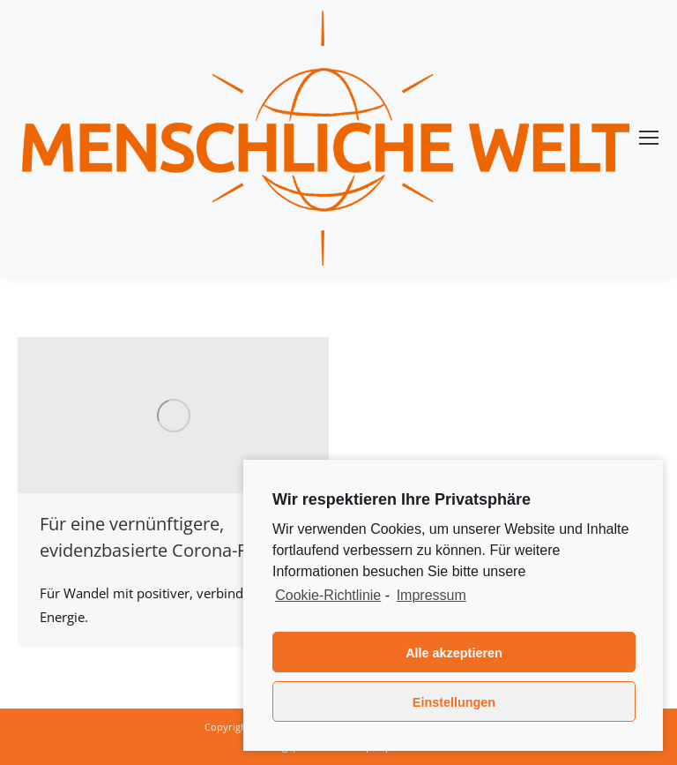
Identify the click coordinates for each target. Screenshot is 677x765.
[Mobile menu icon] (648, 137)
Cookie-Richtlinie (328, 595)
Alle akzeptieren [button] (453, 653)
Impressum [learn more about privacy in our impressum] (431, 595)
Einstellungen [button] (454, 702)
